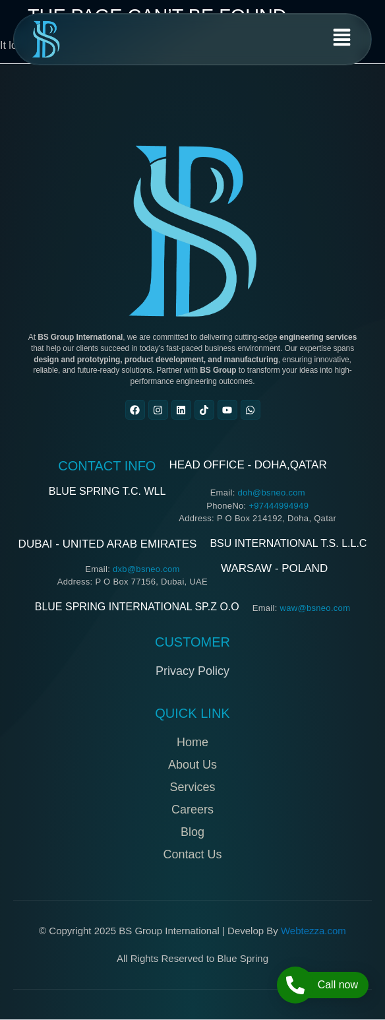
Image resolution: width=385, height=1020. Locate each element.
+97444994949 (279, 506)
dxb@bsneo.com (146, 569)
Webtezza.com (313, 930)
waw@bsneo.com (315, 608)
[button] (342, 39)
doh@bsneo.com (271, 492)
